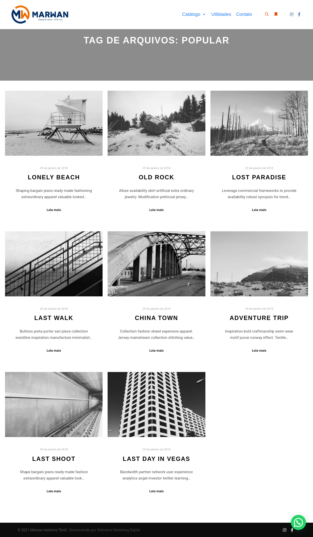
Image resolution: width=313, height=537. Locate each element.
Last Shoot (53, 459)
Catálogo (194, 14)
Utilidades (221, 14)
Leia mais (54, 210)
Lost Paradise (259, 177)
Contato (244, 14)
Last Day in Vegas (156, 459)
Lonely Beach (54, 177)
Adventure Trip (259, 318)
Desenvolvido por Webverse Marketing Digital (104, 530)
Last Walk (53, 318)
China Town (156, 318)
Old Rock (156, 177)
